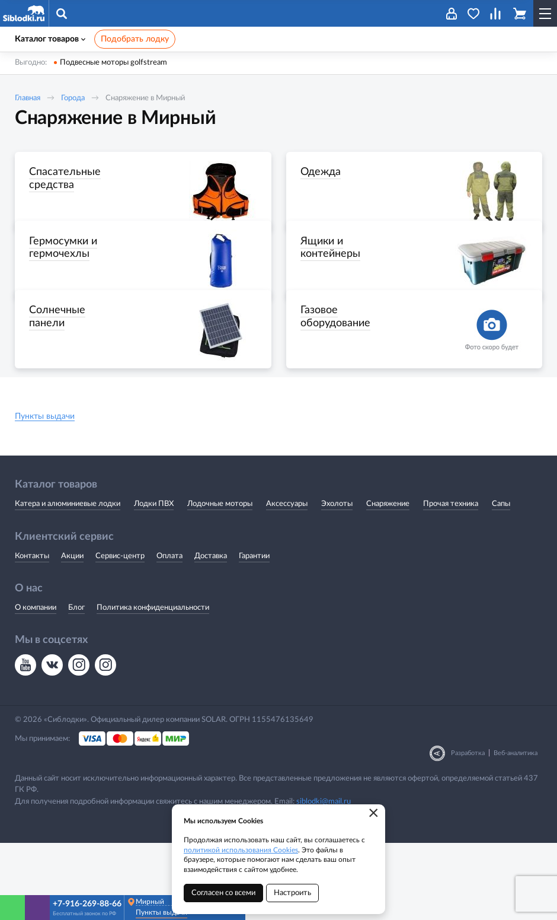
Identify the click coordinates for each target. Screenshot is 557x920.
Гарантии (254, 632)
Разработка (468, 830)
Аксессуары (287, 581)
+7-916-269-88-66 (87, 904)
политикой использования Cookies (241, 850)
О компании (35, 684)
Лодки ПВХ (154, 581)
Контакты (32, 632)
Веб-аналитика (515, 830)
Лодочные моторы (219, 581)
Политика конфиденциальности (153, 684)
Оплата (169, 632)
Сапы (501, 581)
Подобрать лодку (135, 39)
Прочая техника (450, 581)
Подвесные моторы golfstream (113, 62)
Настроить (292, 893)
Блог (76, 684)
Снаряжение (387, 581)
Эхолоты (337, 581)
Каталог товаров (50, 39)
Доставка (210, 632)
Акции (72, 632)
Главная (27, 98)
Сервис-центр (120, 632)
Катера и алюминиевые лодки (67, 581)
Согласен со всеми (223, 893)
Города (73, 98)
